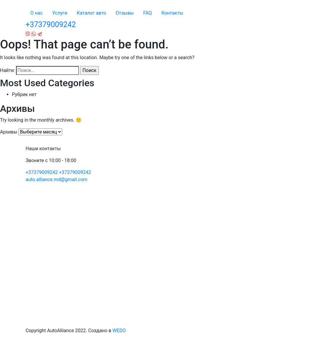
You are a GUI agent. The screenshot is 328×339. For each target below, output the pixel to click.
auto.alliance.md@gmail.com (57, 179)
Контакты (172, 13)
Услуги (59, 13)
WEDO (119, 330)
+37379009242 (51, 24)
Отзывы (124, 13)
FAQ (147, 13)
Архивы (8, 132)
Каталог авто (91, 13)
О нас (36, 13)
